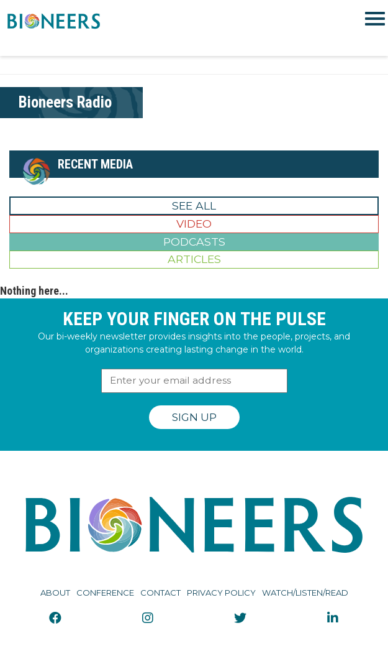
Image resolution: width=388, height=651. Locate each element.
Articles (194, 258)
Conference (105, 593)
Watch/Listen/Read (305, 593)
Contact (160, 593)
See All (194, 205)
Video (194, 223)
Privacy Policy (221, 593)
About (55, 593)
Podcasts (194, 241)
